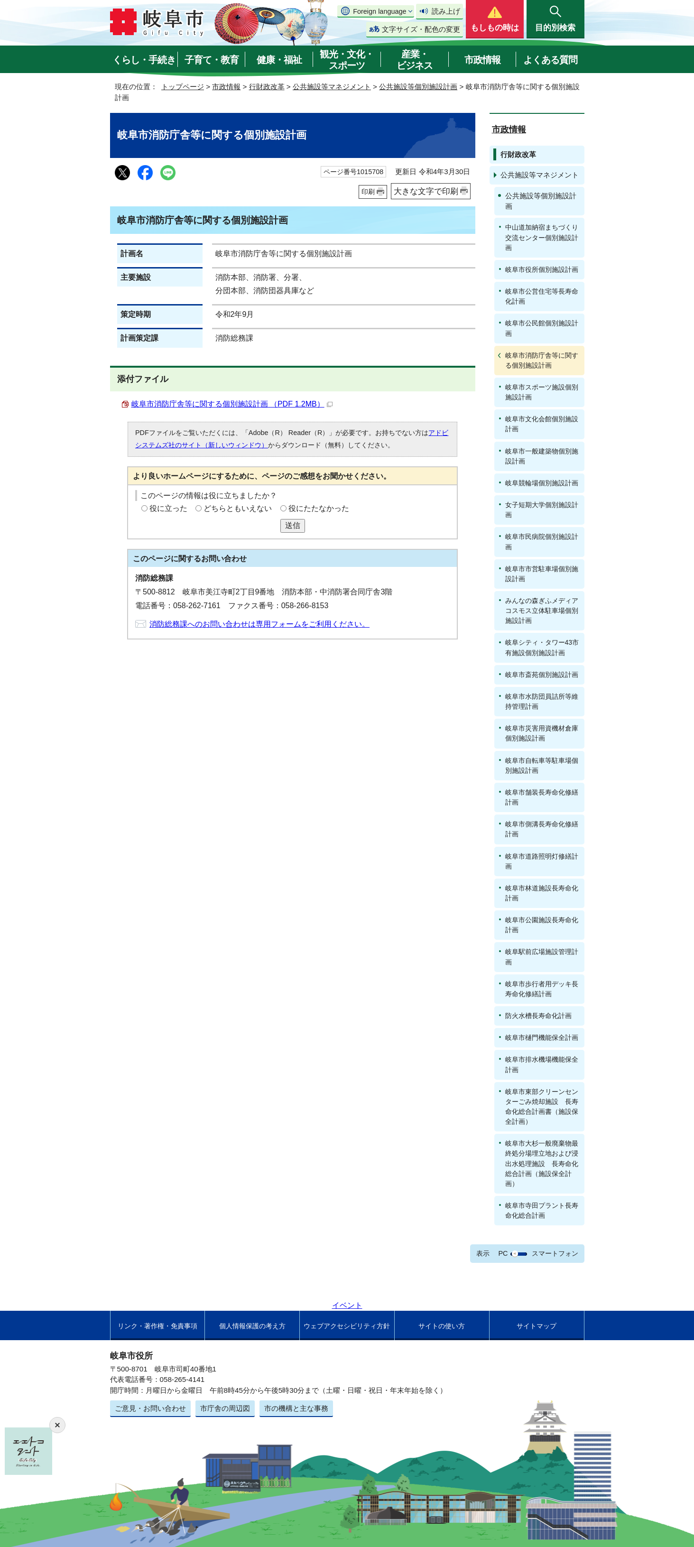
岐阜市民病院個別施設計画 (541, 541)
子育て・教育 (212, 60)
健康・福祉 (279, 60)
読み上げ (446, 11)
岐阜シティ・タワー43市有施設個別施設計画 (542, 647)
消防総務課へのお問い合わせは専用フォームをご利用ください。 (259, 624)
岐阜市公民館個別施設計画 (541, 328)
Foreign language (379, 11)
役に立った (168, 508)
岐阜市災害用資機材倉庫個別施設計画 (541, 733)
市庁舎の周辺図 (225, 1408)
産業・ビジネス (415, 60)
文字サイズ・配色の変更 (421, 29)
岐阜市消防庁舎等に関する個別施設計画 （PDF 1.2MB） (232, 404)
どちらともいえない (238, 508)
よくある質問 (550, 60)
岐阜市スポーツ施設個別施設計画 (541, 392)
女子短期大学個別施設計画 (541, 510)
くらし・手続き (144, 60)
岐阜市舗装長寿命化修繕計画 (541, 797)
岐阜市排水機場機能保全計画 (541, 1064)
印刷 (368, 191)
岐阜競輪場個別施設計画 (541, 483)
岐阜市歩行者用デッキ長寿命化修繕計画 (541, 989)
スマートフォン (555, 1253)
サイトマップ (536, 1326)
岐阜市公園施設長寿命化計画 (541, 925)
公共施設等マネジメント (332, 87)
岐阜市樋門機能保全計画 (541, 1037)
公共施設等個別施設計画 (418, 87)
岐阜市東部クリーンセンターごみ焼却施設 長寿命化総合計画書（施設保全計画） (541, 1106)
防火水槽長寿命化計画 (538, 1015)
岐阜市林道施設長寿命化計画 (541, 893)
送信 (292, 525)
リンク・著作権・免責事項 (157, 1326)
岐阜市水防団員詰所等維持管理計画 (541, 701)
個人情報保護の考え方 (252, 1326)
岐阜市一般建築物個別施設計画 (541, 456)
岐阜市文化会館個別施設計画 (541, 424)
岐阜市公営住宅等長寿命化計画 (541, 296)
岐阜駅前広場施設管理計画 (541, 956)
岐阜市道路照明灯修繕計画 (541, 861)
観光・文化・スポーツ (347, 60)
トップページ (182, 87)
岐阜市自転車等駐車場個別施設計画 (541, 765)
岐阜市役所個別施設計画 (541, 269)
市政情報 (482, 60)
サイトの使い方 (441, 1326)
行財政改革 (267, 87)
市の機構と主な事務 (296, 1408)
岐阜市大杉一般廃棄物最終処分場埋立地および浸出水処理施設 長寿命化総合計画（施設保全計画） (541, 1163)
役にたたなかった (318, 508)
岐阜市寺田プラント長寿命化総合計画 (541, 1210)
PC (503, 1253)
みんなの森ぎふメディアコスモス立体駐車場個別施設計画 (541, 610)
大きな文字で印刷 (426, 191)
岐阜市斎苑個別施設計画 (541, 674)
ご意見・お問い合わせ (150, 1408)
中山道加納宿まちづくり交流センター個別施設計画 (541, 237)
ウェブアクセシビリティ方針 (347, 1326)
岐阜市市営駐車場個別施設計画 (541, 574)
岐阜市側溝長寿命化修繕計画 (541, 829)
